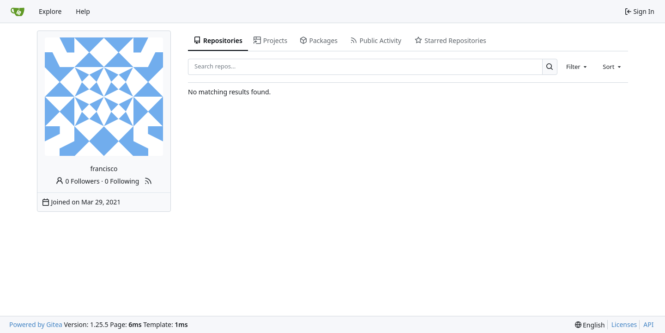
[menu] (590, 325)
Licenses (624, 324)
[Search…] (549, 67)
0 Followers (77, 181)
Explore (50, 11)
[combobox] (577, 66)
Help (83, 11)
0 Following (122, 181)
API (648, 324)
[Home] (17, 11)
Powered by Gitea (35, 324)
